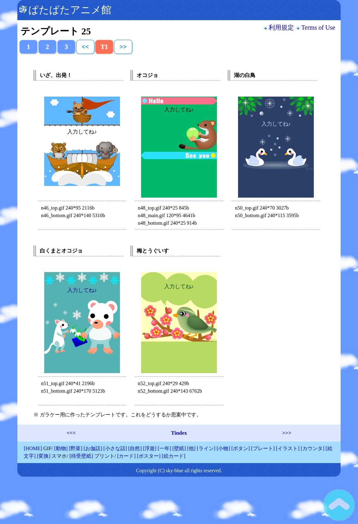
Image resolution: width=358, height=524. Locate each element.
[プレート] (263, 448)
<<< (71, 433)
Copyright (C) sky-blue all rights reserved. (179, 470)
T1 (104, 46)
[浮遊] (150, 448)
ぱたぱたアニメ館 (65, 9)
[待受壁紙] (81, 456)
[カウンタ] (313, 448)
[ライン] (206, 448)
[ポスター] (149, 456)
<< (85, 46)
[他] (191, 448)
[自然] (135, 448)
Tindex (179, 433)
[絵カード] (173, 456)
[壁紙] (179, 448)
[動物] (61, 448)
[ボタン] (240, 448)
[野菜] (75, 448)
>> (123, 46)
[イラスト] (288, 448)
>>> (286, 433)
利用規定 (279, 27)
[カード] (126, 456)
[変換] (44, 456)
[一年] (164, 448)
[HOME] (33, 448)
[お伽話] (93, 448)
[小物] (223, 448)
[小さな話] (115, 448)
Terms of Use (317, 27)
